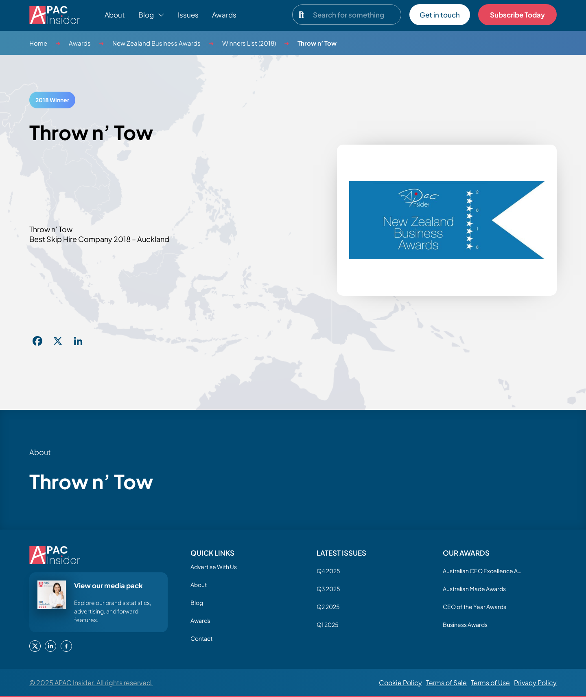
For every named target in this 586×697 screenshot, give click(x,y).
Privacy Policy (535, 682)
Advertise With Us (213, 566)
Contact (201, 638)
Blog (196, 602)
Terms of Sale (446, 682)
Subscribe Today (517, 14)
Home (38, 43)
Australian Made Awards (474, 588)
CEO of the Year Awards (474, 606)
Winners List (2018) (249, 43)
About (115, 14)
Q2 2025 (328, 606)
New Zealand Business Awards (156, 43)
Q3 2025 (328, 588)
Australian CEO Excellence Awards (483, 570)
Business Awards (465, 624)
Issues (188, 14)
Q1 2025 (328, 624)
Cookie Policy (400, 682)
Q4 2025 (328, 570)
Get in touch (440, 14)
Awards (224, 14)
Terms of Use (490, 682)
